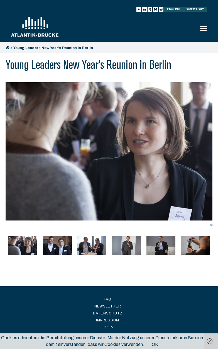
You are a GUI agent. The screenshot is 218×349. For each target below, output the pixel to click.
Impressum (107, 320)
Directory (195, 9)
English (173, 9)
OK (155, 344)
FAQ (107, 299)
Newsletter (107, 306)
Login (108, 327)
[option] (109, 156)
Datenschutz (108, 313)
